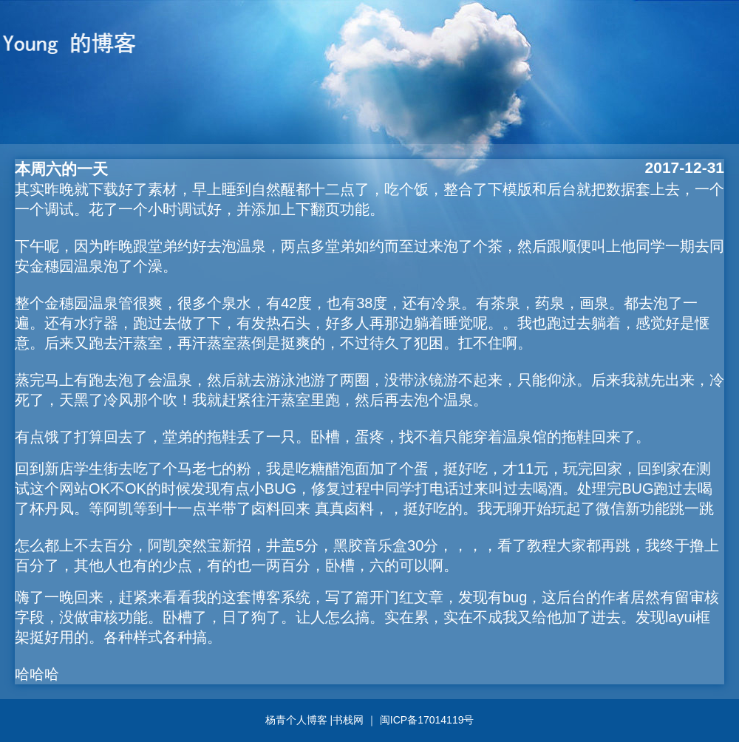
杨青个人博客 (297, 720)
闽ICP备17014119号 (427, 720)
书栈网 (350, 720)
